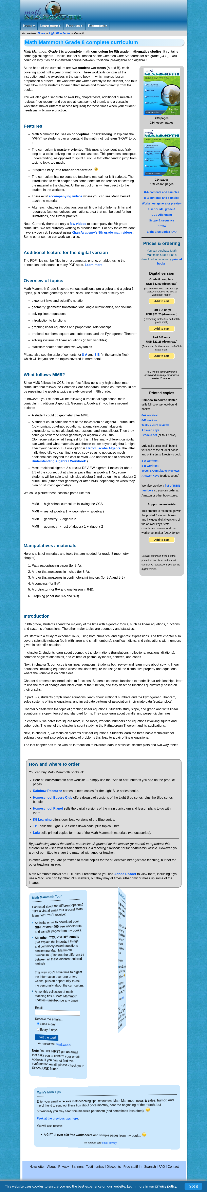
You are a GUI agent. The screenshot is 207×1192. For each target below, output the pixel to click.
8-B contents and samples (161, 197)
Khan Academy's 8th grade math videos (102, 232)
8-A (84, 354)
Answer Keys (150, 430)
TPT (36, 826)
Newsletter (37, 1166)
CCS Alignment (161, 214)
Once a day (56, 1024)
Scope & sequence (161, 220)
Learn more (50, 26)
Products (74, 26)
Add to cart (161, 301)
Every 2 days (57, 1029)
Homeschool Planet (48, 808)
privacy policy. (166, 1186)
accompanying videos (65, 196)
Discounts (114, 1166)
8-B (97, 354)
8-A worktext (150, 415)
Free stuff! (131, 1166)
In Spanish (148, 1166)
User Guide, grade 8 (161, 209)
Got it (193, 1186)
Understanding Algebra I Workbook (59, 461)
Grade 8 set (149, 435)
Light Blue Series (59, 33)
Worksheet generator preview (162, 203)
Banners (78, 1166)
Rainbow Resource (47, 791)
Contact (173, 1166)
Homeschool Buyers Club (52, 797)
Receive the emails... (57, 1019)
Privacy (63, 1166)
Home (29, 26)
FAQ (161, 1166)
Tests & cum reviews (155, 425)
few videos (78, 223)
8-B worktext (150, 420)
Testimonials (95, 1166)
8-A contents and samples (161, 192)
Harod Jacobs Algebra (103, 448)
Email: (56, 1007)
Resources (97, 26)
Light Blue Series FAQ (161, 231)
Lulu (36, 832)
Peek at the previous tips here (101, 1118)
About (51, 1166)
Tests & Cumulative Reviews (161, 470)
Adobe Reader (125, 874)
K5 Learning (42, 819)
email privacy (57, 1044)
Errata (162, 226)
